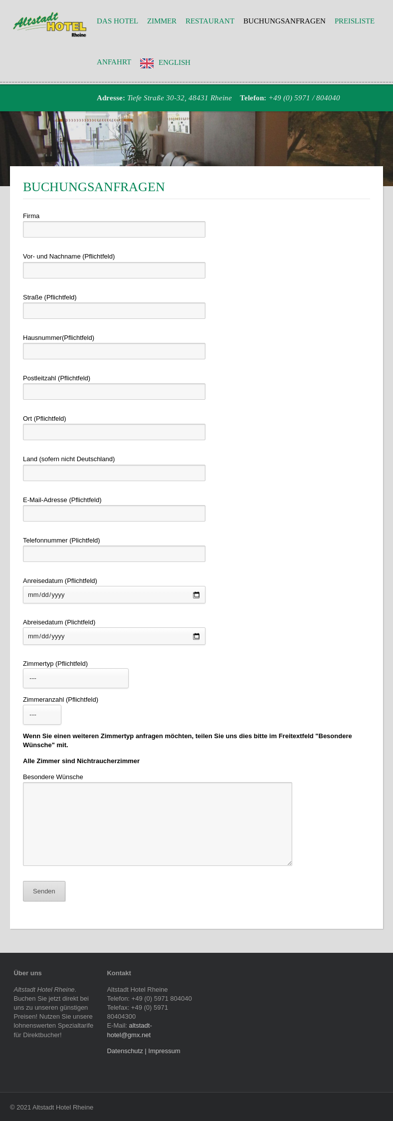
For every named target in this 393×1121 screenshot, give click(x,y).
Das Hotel (117, 21)
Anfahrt (114, 62)
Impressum (164, 1051)
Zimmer (162, 21)
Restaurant (210, 21)
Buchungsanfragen (284, 21)
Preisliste (355, 21)
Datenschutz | (127, 1051)
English (175, 62)
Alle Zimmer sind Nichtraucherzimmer (81, 761)
